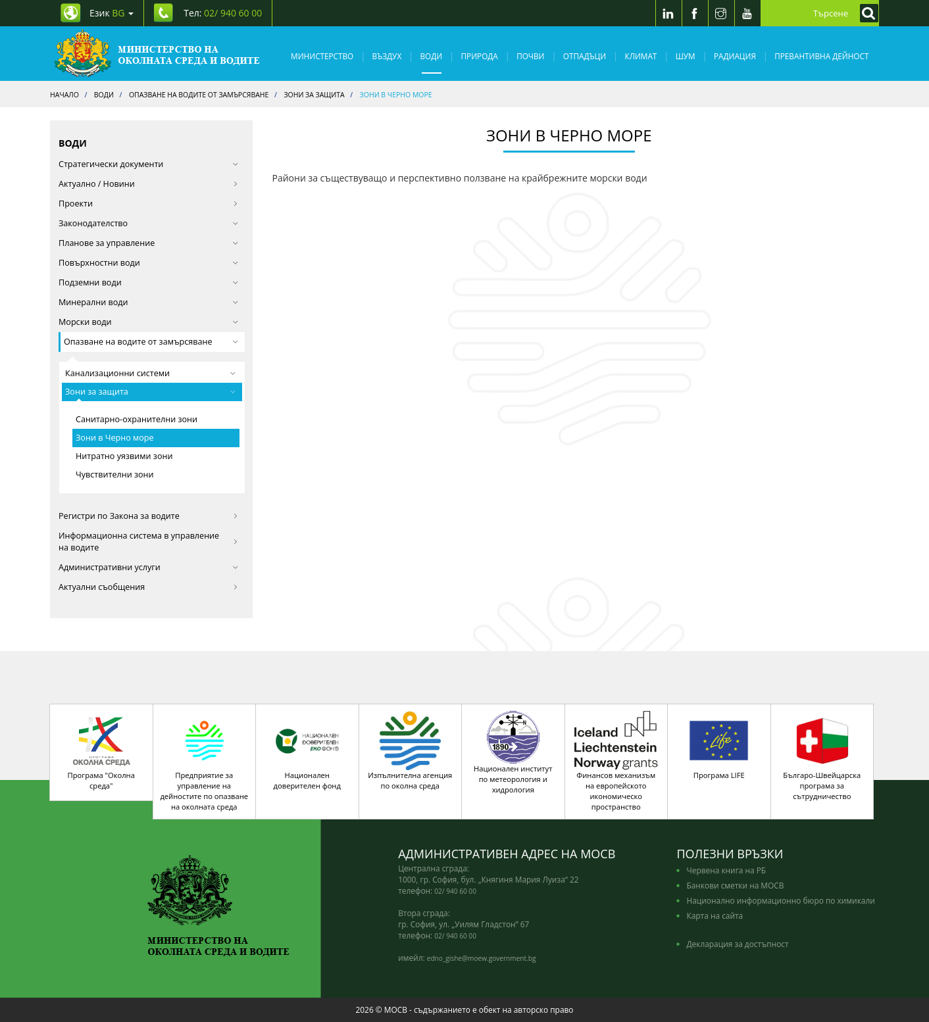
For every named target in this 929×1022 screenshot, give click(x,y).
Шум (685, 56)
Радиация (735, 56)
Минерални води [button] (148, 302)
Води (431, 56)
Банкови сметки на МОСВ (735, 885)
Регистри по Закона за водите (148, 516)
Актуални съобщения (148, 587)
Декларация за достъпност (737, 943)
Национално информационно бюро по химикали (780, 900)
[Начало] (157, 54)
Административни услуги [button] (148, 567)
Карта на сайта (714, 915)
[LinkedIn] (668, 13)
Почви (530, 56)
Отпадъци (584, 56)
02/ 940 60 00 (455, 891)
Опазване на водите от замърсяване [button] (151, 341)
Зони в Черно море (115, 437)
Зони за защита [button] (150, 391)
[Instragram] (721, 13)
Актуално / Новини (148, 183)
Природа (479, 56)
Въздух (387, 56)
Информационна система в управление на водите (148, 541)
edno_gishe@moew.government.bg (481, 958)
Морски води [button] (148, 322)
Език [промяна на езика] (111, 13)
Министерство (322, 56)
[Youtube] (747, 13)
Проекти (148, 203)
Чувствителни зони (115, 474)
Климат (640, 56)
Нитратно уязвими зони (124, 456)
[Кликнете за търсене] (866, 13)
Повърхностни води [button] (148, 262)
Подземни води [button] (148, 282)
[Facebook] (695, 13)
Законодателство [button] (148, 223)
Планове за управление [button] (148, 243)
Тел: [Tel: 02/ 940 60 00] (223, 13)
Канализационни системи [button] (150, 373)
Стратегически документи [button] (148, 164)
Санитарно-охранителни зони (136, 419)
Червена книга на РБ (726, 870)
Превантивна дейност (821, 56)
